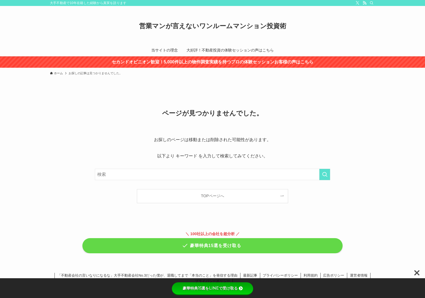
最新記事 (250, 275)
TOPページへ (212, 196)
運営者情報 (359, 275)
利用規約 (311, 275)
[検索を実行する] (324, 174)
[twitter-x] (357, 3)
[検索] (371, 3)
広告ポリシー (333, 275)
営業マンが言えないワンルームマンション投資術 (212, 26)
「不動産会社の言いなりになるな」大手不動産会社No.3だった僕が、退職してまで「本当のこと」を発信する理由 (147, 275)
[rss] (364, 3)
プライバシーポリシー (280, 275)
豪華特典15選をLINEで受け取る (213, 288)
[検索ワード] (212, 174)
